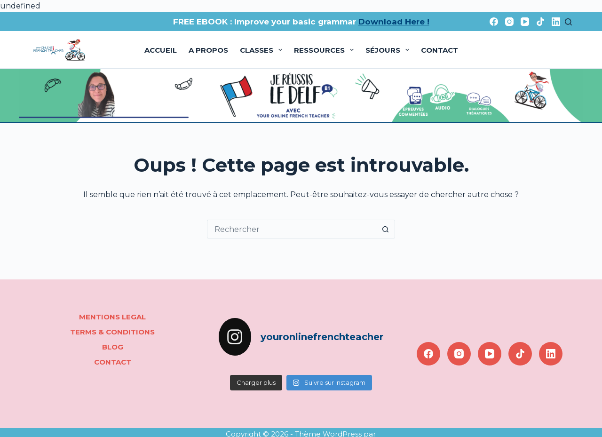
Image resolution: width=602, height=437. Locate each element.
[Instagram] (509, 21)
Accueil (160, 50)
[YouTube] (525, 21)
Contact (439, 50)
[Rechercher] (568, 21)
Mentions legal (112, 316)
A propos (208, 50)
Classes (263, 50)
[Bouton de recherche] (385, 229)
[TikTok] (540, 21)
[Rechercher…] (291, 229)
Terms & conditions (112, 331)
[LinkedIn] (556, 21)
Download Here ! (393, 21)
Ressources (325, 50)
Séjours (389, 50)
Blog (112, 346)
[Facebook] (494, 21)
